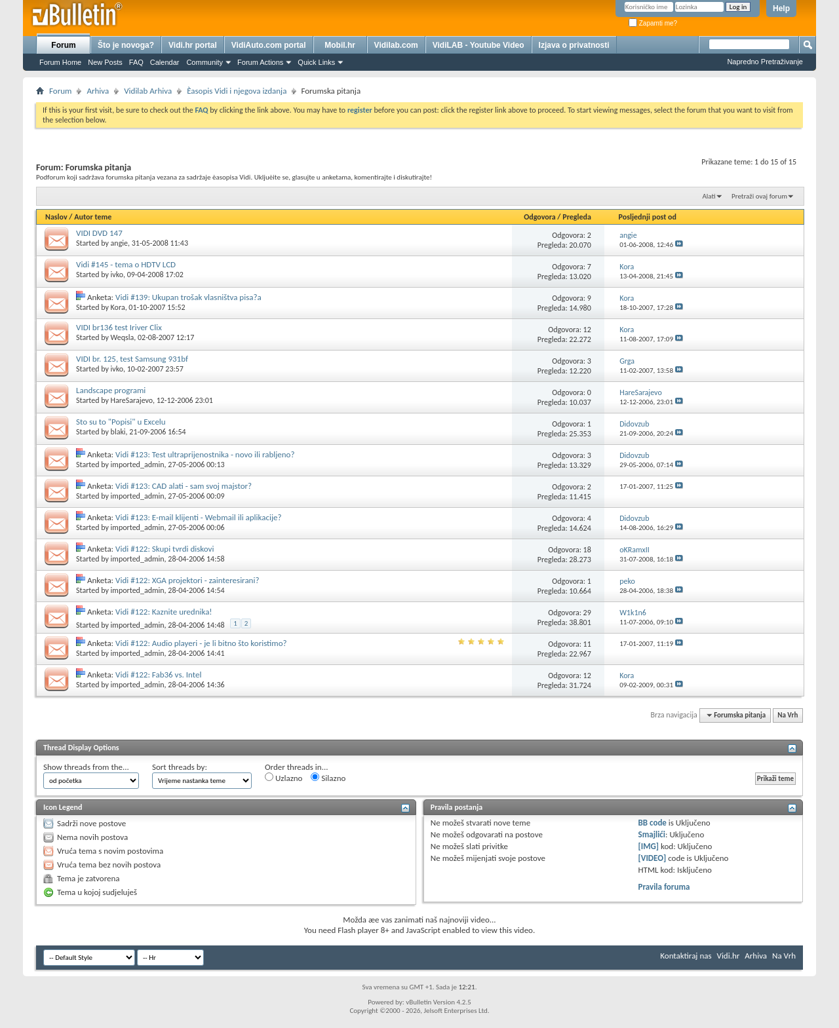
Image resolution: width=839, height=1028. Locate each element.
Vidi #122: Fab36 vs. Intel (158, 674)
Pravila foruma (664, 887)
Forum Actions (260, 62)
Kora (118, 307)
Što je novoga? (126, 45)
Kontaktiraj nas (685, 956)
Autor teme (92, 216)
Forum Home (60, 62)
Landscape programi (111, 390)
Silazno (328, 777)
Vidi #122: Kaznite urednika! (163, 612)
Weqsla (122, 337)
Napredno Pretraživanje (765, 62)
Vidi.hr (728, 956)
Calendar (165, 62)
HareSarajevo (132, 400)
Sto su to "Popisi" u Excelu (121, 422)
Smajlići (651, 834)
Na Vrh (787, 715)
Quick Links (316, 62)
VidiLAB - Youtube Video (478, 45)
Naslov (56, 216)
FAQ (136, 62)
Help (781, 8)
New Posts (105, 62)
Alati (708, 196)
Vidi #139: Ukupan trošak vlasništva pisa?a (188, 297)
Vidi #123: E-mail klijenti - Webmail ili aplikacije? (198, 517)
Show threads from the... (86, 767)
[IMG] (648, 846)
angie (119, 243)
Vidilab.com (396, 45)
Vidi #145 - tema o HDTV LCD (126, 264)
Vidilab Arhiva (148, 91)
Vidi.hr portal (192, 45)
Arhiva (98, 91)
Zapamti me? (653, 23)
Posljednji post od (647, 216)
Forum (63, 45)
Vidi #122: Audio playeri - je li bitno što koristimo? (201, 643)
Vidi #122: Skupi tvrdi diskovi (164, 549)
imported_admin (138, 464)
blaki (118, 431)
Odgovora (540, 216)
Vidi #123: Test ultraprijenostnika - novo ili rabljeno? (204, 454)
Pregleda (576, 216)
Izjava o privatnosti (574, 45)
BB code (652, 823)
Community (204, 62)
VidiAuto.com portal (268, 45)
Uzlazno (283, 777)
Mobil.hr (339, 45)
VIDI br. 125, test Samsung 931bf (132, 359)
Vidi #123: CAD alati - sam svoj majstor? (183, 486)
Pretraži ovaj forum (759, 196)
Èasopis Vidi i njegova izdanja (236, 91)
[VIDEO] (652, 858)
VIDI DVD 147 (99, 233)
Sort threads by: (179, 767)
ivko (117, 274)
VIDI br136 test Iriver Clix (119, 327)
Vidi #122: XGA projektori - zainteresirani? (187, 580)
